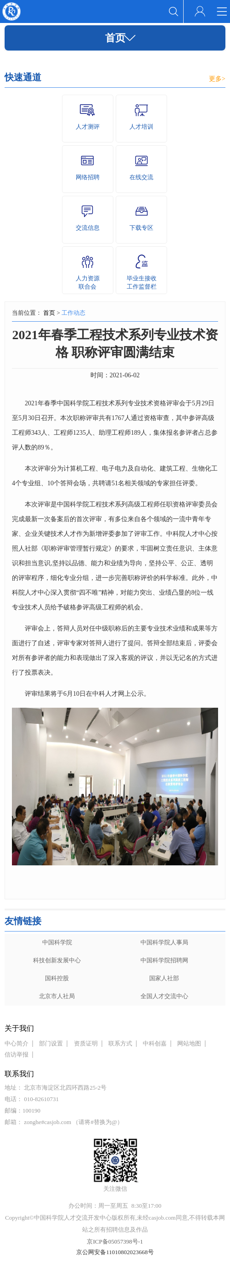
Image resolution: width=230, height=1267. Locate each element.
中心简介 (16, 1043)
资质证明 (86, 1043)
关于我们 (19, 1028)
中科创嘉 (155, 1043)
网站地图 (189, 1043)
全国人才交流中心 (164, 996)
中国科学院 (57, 942)
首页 (49, 312)
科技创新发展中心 (57, 960)
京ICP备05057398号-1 (115, 1241)
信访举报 (16, 1054)
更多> (217, 78)
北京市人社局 (57, 996)
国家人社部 (164, 978)
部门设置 (51, 1043)
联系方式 (120, 1043)
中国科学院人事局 (164, 942)
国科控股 (57, 978)
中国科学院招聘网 (164, 960)
